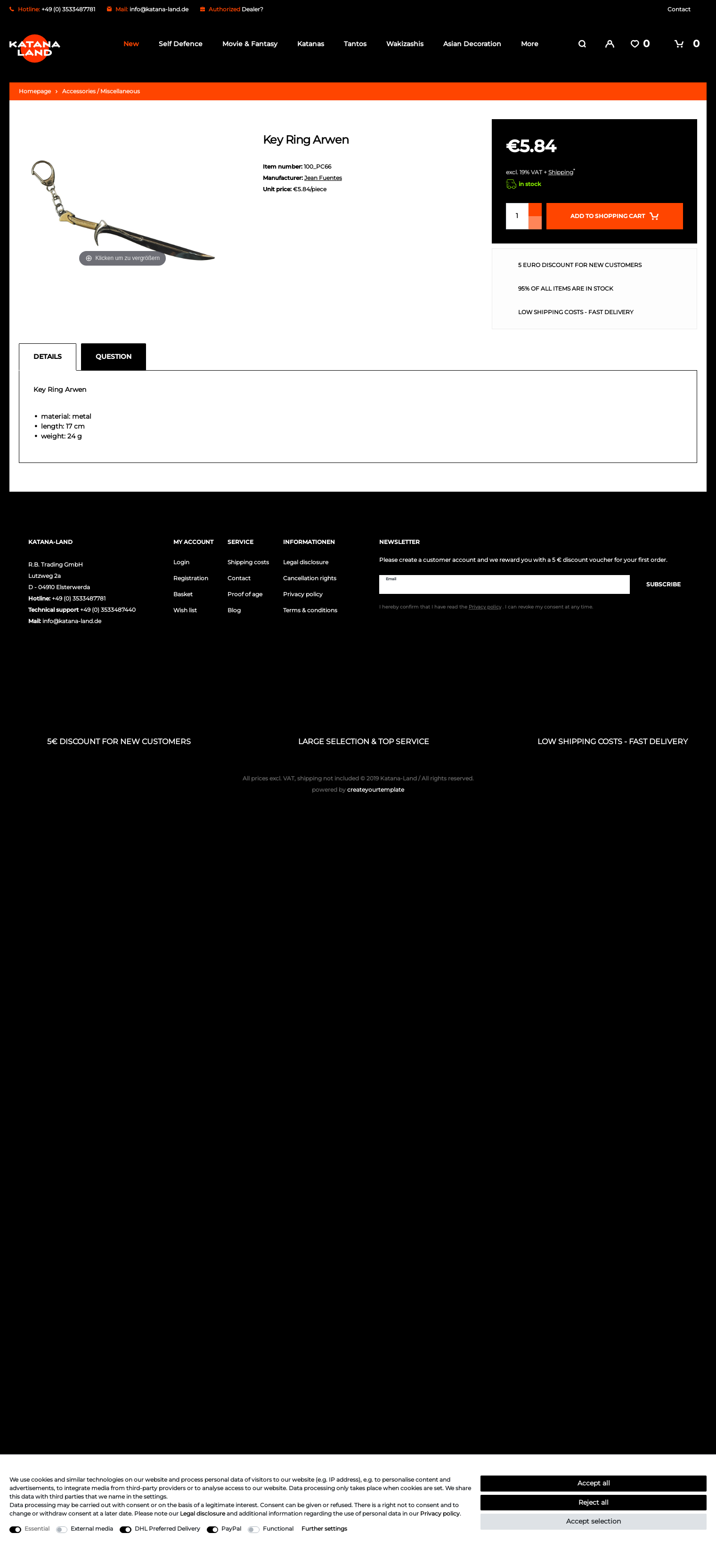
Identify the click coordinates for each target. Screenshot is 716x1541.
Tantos (352, 44)
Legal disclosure (305, 556)
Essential (36, 1528)
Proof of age (245, 588)
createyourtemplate (358, 783)
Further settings (324, 1528)
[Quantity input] (517, 210)
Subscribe (659, 578)
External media (92, 1528)
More (527, 44)
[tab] (50, 351)
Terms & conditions (310, 604)
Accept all (594, 1483)
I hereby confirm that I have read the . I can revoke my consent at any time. (486, 602)
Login (181, 556)
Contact (679, 9)
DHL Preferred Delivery (167, 1528)
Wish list (185, 604)
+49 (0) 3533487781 (79, 592)
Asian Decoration (469, 44)
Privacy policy (303, 588)
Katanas (307, 44)
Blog (234, 604)
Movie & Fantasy (247, 44)
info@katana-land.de (159, 9)
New (128, 44)
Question (113, 351)
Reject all (593, 1502)
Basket (183, 588)
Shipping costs (248, 556)
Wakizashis (402, 44)
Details (47, 351)
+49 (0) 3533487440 (108, 604)
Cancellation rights (309, 572)
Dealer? (252, 9)
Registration (190, 572)
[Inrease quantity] (535, 204)
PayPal (231, 1528)
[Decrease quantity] (535, 217)
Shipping (560, 166)
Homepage (35, 85)
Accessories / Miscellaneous (101, 85)
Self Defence (178, 44)
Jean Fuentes (323, 172)
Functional (278, 1528)
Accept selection (593, 1521)
